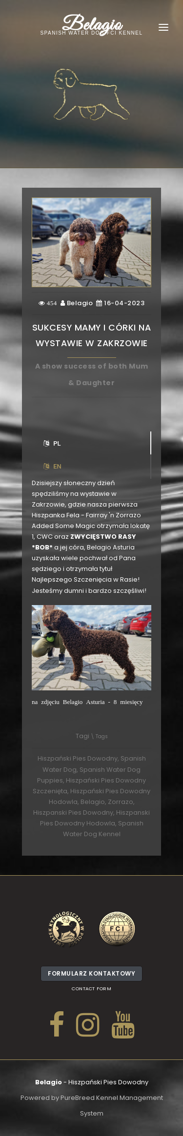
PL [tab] (52, 443)
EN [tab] (52, 466)
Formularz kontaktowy (91, 975)
